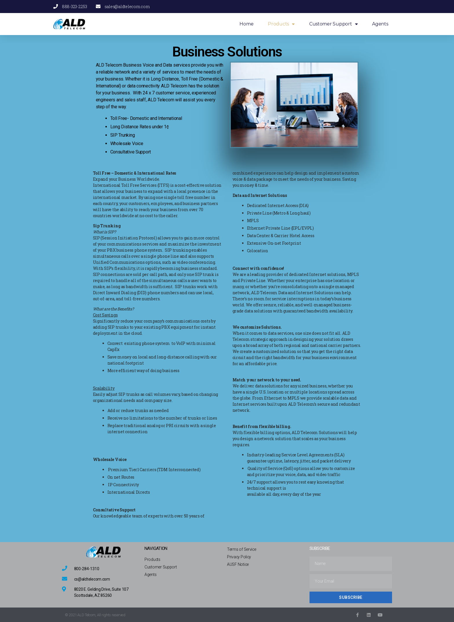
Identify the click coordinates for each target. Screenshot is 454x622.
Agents (380, 24)
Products (281, 24)
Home (246, 24)
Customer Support (333, 24)
